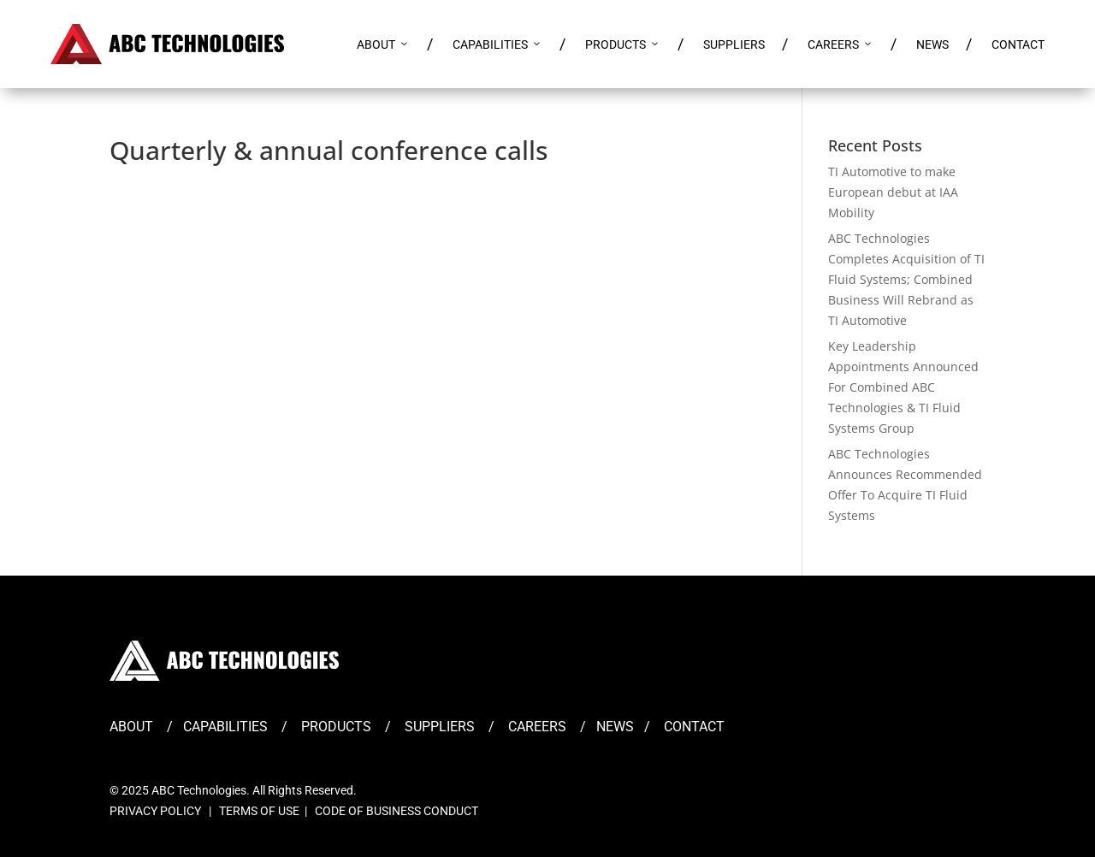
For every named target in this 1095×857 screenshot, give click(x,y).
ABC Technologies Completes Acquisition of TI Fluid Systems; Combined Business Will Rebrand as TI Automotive (906, 279)
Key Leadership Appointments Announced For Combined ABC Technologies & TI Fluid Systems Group (903, 386)
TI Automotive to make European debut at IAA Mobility (893, 192)
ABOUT (383, 44)
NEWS (932, 44)
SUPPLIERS (734, 44)
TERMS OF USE (259, 811)
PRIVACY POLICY (155, 811)
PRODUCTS (622, 44)
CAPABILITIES (497, 44)
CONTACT (1018, 44)
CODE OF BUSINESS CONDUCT (396, 811)
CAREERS (840, 44)
